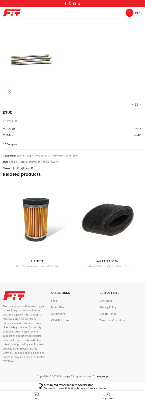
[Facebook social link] (65, 3)
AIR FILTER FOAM (108, 261)
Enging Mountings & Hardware (44, 155)
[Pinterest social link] (22, 168)
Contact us (105, 300)
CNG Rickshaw (60, 320)
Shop (54, 300)
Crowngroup (100, 376)
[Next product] (140, 105)
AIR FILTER (37, 261)
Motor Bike (71, 155)
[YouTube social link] (74, 3)
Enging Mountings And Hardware (38, 161)
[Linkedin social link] (27, 168)
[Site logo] (12, 12)
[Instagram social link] (69, 3)
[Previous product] (133, 105)
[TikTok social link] (79, 3)
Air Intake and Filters (34, 266)
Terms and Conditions (112, 320)
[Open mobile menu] (134, 13)
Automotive (58, 313)
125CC (138, 128)
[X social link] (17, 168)
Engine (21, 155)
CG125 (138, 134)
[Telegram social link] (32, 168)
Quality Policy (107, 313)
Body (19, 266)
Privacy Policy (107, 307)
